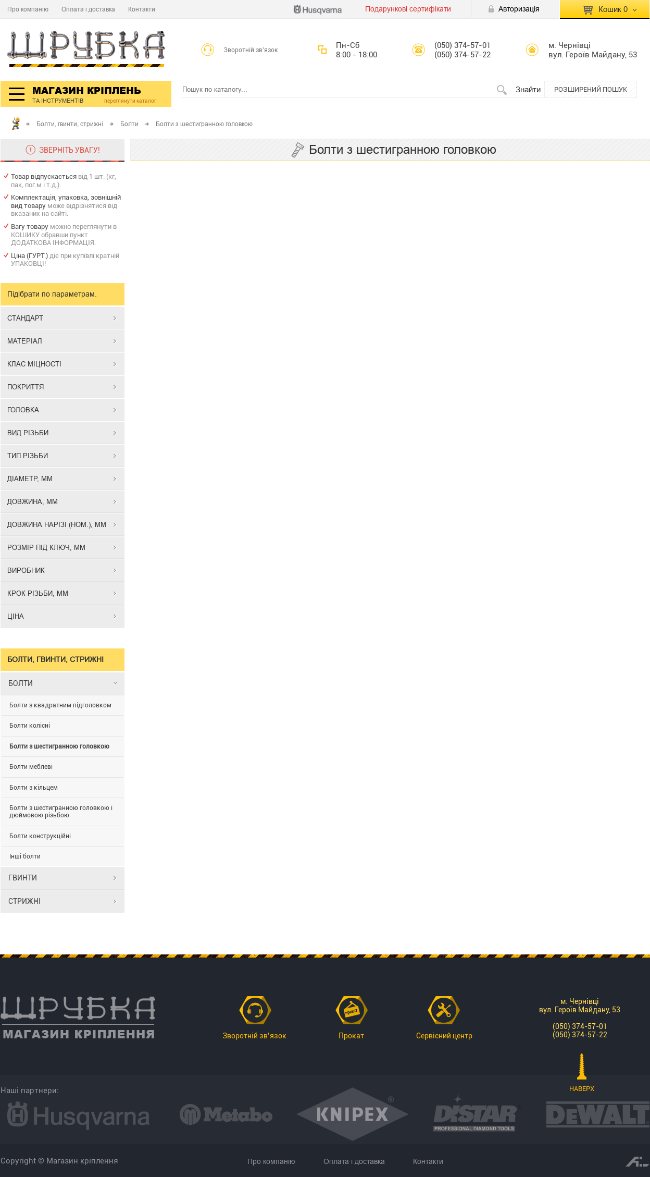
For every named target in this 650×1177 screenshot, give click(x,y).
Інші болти (25, 856)
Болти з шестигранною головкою (59, 746)
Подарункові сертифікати (408, 9)
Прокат (351, 1036)
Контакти (141, 9)
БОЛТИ (20, 683)
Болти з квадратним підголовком (60, 705)
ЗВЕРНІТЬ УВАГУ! (69, 150)
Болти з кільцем (33, 787)
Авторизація (519, 9)
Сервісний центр (444, 1036)
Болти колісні (29, 725)
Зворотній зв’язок (250, 50)
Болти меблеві (31, 766)
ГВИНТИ (22, 878)
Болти (129, 124)
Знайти (528, 89)
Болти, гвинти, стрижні (69, 124)
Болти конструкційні (40, 836)
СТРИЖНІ (24, 901)
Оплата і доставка (88, 9)
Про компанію (27, 9)
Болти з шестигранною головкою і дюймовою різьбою (61, 811)
